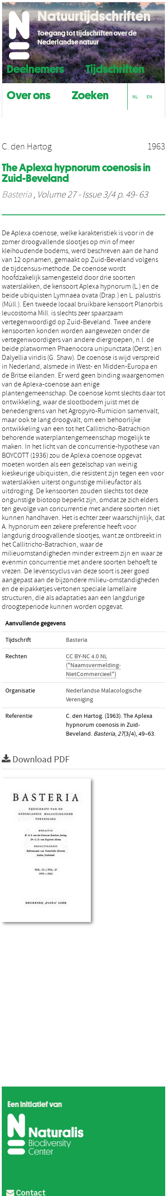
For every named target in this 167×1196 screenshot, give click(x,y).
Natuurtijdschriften (94, 16)
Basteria (17, 194)
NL (135, 97)
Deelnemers (35, 67)
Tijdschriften (115, 67)
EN (149, 97)
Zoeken (90, 94)
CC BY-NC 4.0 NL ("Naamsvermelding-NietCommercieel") (93, 665)
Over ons (28, 94)
